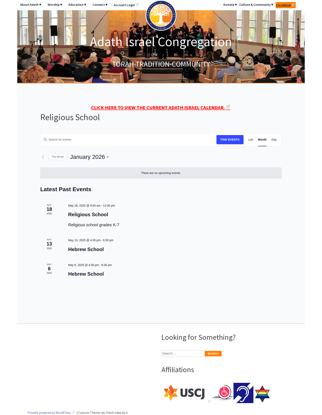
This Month (58, 156)
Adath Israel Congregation (161, 41)
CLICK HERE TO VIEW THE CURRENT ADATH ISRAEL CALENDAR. (158, 107)
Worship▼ (55, 4)
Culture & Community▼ (256, 4)
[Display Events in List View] (250, 139)
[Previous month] (42, 157)
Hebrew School (86, 249)
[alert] (161, 173)
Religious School (88, 214)
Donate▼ (230, 4)
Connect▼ (100, 4)
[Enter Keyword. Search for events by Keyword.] (128, 139)
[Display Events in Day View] (274, 139)
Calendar (283, 5)
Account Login (124, 5)
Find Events (230, 139)
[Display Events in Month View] (262, 139)
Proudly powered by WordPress (49, 412)
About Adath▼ (31, 4)
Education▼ (78, 4)
